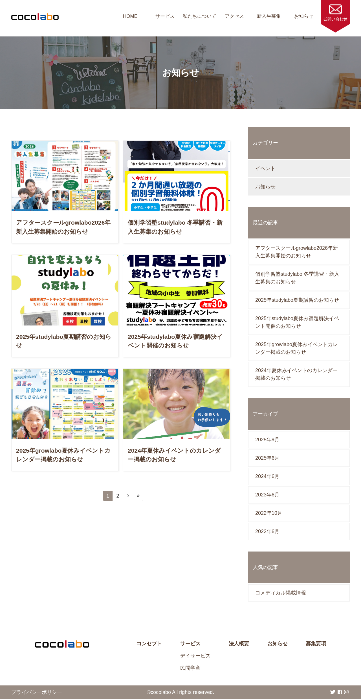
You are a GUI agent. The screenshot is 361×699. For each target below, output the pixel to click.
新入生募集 (269, 16)
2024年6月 (267, 476)
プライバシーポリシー (36, 692)
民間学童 (190, 668)
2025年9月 (267, 439)
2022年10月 (268, 513)
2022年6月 (267, 531)
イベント (265, 168)
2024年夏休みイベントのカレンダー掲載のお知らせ (296, 374)
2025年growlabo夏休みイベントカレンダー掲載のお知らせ (296, 348)
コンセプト (149, 643)
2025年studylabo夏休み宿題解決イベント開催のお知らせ (297, 322)
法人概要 (239, 643)
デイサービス (195, 656)
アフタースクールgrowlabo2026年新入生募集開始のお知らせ (296, 252)
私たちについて (199, 16)
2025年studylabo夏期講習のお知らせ (297, 300)
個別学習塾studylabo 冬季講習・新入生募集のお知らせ (297, 278)
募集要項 (316, 643)
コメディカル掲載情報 (280, 593)
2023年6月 (267, 495)
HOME (130, 16)
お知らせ (303, 16)
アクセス (234, 16)
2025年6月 (267, 458)
